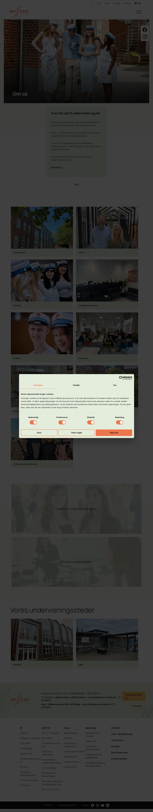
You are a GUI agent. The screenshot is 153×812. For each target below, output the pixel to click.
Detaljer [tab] (76, 385)
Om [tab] (114, 385)
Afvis (39, 433)
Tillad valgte (76, 433)
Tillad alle (114, 433)
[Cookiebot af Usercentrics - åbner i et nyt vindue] (121, 378)
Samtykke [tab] (38, 385)
